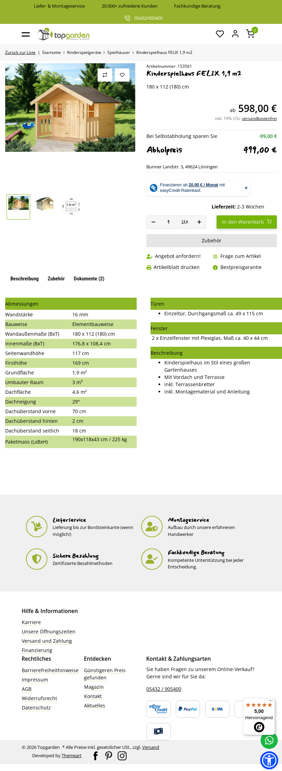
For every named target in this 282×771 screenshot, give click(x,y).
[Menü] (271, 702)
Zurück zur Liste (20, 52)
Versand (150, 747)
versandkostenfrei (259, 118)
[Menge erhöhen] (199, 222)
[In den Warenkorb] (247, 222)
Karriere (31, 622)
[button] (220, 34)
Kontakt (93, 696)
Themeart (72, 755)
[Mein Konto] (235, 34)
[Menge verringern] (153, 222)
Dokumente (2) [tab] (89, 279)
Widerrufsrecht (39, 698)
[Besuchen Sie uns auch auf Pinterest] (109, 755)
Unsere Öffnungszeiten (48, 631)
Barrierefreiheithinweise (50, 670)
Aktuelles (94, 705)
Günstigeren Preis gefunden (105, 674)
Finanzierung (37, 650)
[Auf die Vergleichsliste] (105, 75)
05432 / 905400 (163, 689)
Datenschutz (36, 707)
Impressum (35, 679)
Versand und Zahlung (47, 641)
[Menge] (168, 222)
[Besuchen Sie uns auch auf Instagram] (122, 755)
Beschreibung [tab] (24, 279)
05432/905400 (143, 18)
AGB (26, 689)
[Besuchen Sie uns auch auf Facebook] (96, 755)
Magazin (94, 687)
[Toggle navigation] (26, 34)
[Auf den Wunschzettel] (122, 75)
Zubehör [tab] (56, 279)
